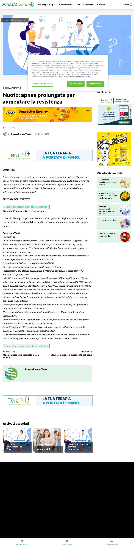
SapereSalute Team (21, 134)
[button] (127, 4)
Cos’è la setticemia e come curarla (107, 235)
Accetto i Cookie (95, 84)
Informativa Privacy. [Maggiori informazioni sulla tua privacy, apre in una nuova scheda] (83, 77)
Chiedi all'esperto (18, 20)
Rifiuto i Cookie (76, 84)
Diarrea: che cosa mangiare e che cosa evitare (107, 181)
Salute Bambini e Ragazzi (44, 444)
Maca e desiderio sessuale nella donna (21, 356)
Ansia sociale (44, 449)
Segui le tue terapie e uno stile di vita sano (26, 206)
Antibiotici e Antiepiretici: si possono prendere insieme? (106, 210)
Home (7, 20)
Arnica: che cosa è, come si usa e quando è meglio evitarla (108, 195)
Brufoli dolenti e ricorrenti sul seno (71, 354)
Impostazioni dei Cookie (42, 84)
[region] (68, 73)
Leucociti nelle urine (107, 220)
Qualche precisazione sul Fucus (15, 446)
